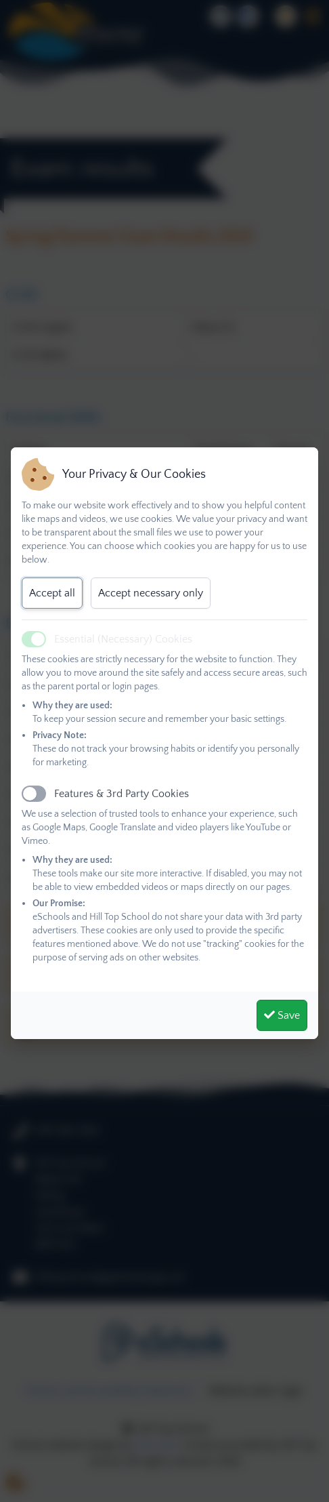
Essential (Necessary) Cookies (123, 639)
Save (282, 1015)
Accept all (52, 593)
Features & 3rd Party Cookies (121, 794)
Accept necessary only (150, 593)
